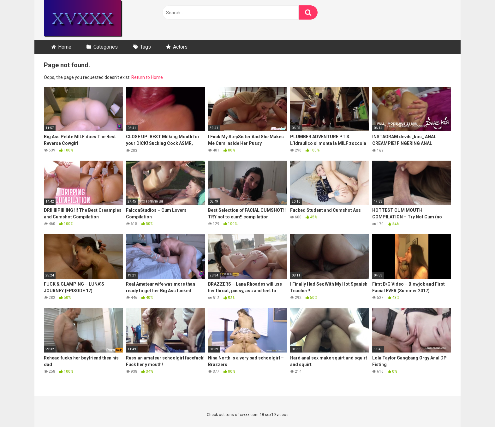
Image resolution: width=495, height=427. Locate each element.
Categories (105, 47)
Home (64, 47)
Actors (180, 47)
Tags (145, 47)
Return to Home (147, 77)
